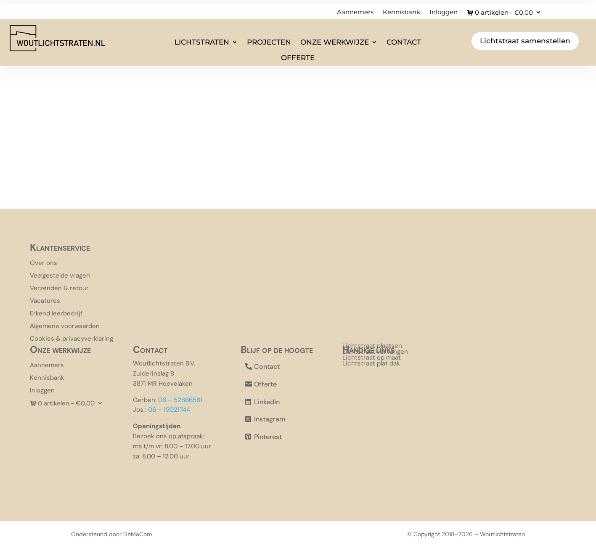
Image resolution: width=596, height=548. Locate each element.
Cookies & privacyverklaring (71, 339)
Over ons (43, 263)
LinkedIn (267, 401)
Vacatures (45, 301)
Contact (404, 42)
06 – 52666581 (180, 400)
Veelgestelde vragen (60, 276)
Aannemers (355, 12)
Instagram (270, 419)
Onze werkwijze (334, 42)
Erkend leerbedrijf (56, 314)
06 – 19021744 (169, 409)
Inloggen (443, 12)
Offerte (298, 57)
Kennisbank (401, 12)
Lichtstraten (202, 42)
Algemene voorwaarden (65, 326)
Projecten (269, 42)
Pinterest (268, 436)
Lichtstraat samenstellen (525, 41)
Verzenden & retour (59, 288)
